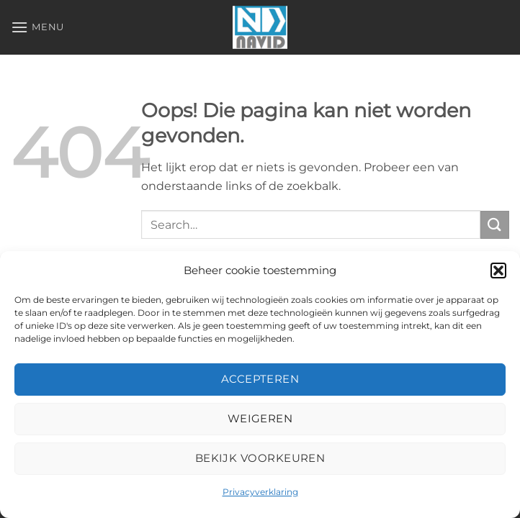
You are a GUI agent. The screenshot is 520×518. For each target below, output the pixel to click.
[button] (498, 270)
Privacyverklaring (260, 491)
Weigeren (260, 418)
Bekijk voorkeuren (260, 458)
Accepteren (260, 379)
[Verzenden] (494, 225)
